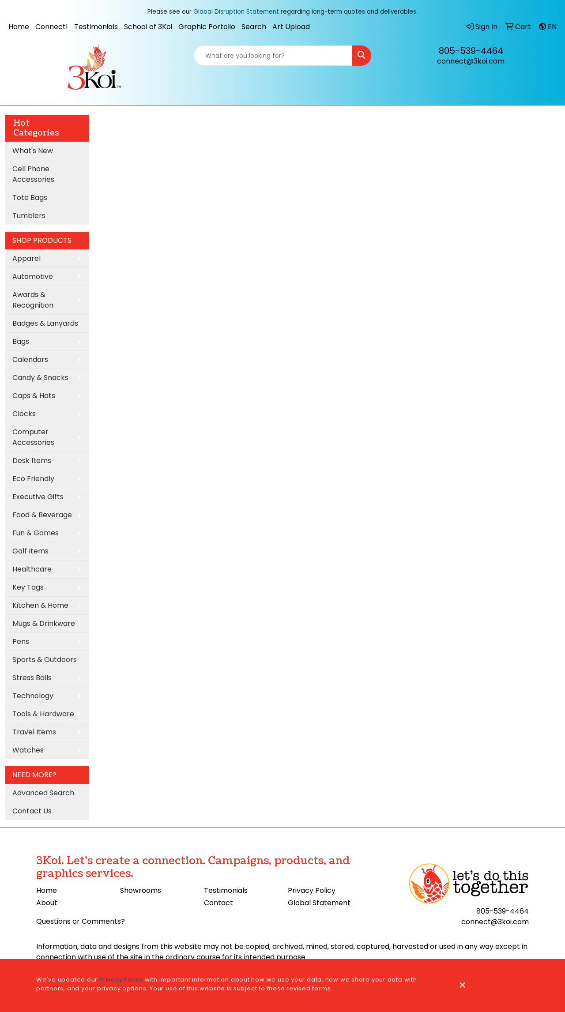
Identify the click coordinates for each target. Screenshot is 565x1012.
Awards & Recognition (32, 300)
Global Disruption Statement (236, 12)
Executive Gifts (38, 497)
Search (253, 27)
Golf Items (30, 551)
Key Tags (28, 587)
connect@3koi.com (471, 61)
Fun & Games (35, 533)
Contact (218, 903)
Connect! (51, 27)
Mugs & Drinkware (43, 623)
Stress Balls (32, 678)
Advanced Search (43, 793)
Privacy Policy (311, 890)
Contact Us (32, 811)
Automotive (32, 276)
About (46, 903)
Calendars (30, 359)
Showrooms (140, 890)
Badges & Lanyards (45, 323)
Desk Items (31, 460)
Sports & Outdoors (44, 660)
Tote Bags (29, 197)
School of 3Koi (148, 27)
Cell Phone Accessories (33, 174)
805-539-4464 (471, 51)
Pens (20, 641)
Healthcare (32, 569)
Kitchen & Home (40, 605)
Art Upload (291, 27)
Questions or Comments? (80, 921)
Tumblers (28, 216)
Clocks (24, 414)
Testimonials (96, 27)
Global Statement (319, 903)
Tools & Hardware (43, 714)
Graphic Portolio (206, 27)
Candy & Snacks (40, 377)
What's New (32, 151)
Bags (20, 341)
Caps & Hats (33, 396)
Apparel (26, 258)
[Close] (462, 985)
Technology (32, 696)
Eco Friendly (33, 479)
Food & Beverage (42, 515)
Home (18, 27)
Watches (28, 750)
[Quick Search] (273, 55)
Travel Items (34, 732)
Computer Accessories (33, 437)
